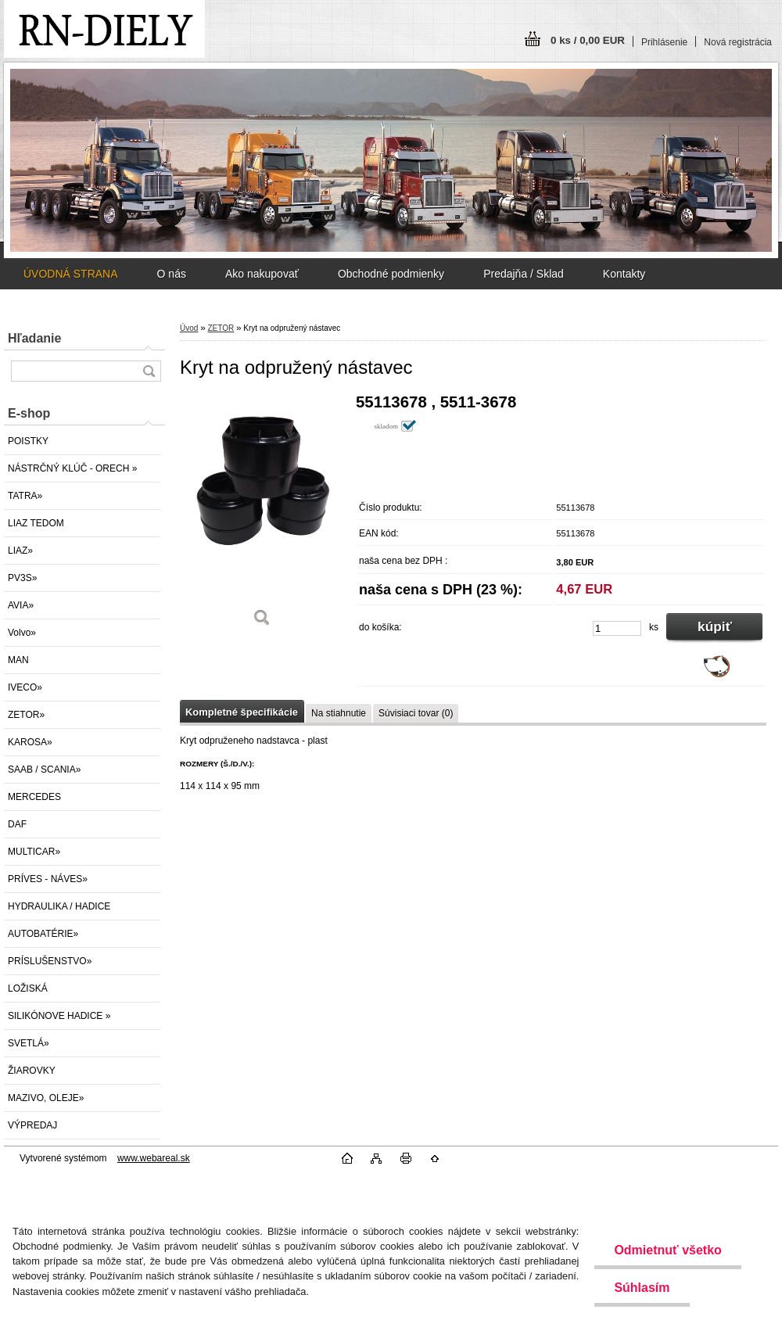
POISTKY (28, 441)
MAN (18, 660)
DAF (17, 824)
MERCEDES (34, 796)
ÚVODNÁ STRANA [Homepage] (70, 273)
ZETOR (220, 328)
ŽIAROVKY (32, 1070)
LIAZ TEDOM (36, 523)
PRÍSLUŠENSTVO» (49, 961)
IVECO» (25, 687)
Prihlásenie (664, 42)
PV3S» (22, 577)
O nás (171, 273)
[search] (148, 371)
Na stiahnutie (338, 713)
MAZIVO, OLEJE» (46, 1097)
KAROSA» (30, 742)
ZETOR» (26, 714)
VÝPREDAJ (32, 1125)
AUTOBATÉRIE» (43, 933)
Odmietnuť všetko (667, 1250)
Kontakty (624, 273)
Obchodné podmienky (391, 273)
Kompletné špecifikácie (241, 712)
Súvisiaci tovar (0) (415, 713)
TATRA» (25, 495)
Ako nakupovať (262, 273)
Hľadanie (34, 338)
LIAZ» (20, 550)
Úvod (189, 328)
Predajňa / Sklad (523, 273)
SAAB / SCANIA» (44, 769)
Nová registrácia (738, 42)
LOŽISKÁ (28, 988)
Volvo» (22, 632)
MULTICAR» (34, 851)
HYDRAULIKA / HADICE (59, 906)
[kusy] (617, 628)
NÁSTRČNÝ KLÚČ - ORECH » (72, 468)
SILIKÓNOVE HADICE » (59, 1015)
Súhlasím (641, 1287)
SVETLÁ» (28, 1043)
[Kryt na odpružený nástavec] (262, 515)
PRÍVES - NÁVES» (48, 879)
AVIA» (21, 605)
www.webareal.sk (153, 1158)
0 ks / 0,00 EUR (588, 40)
